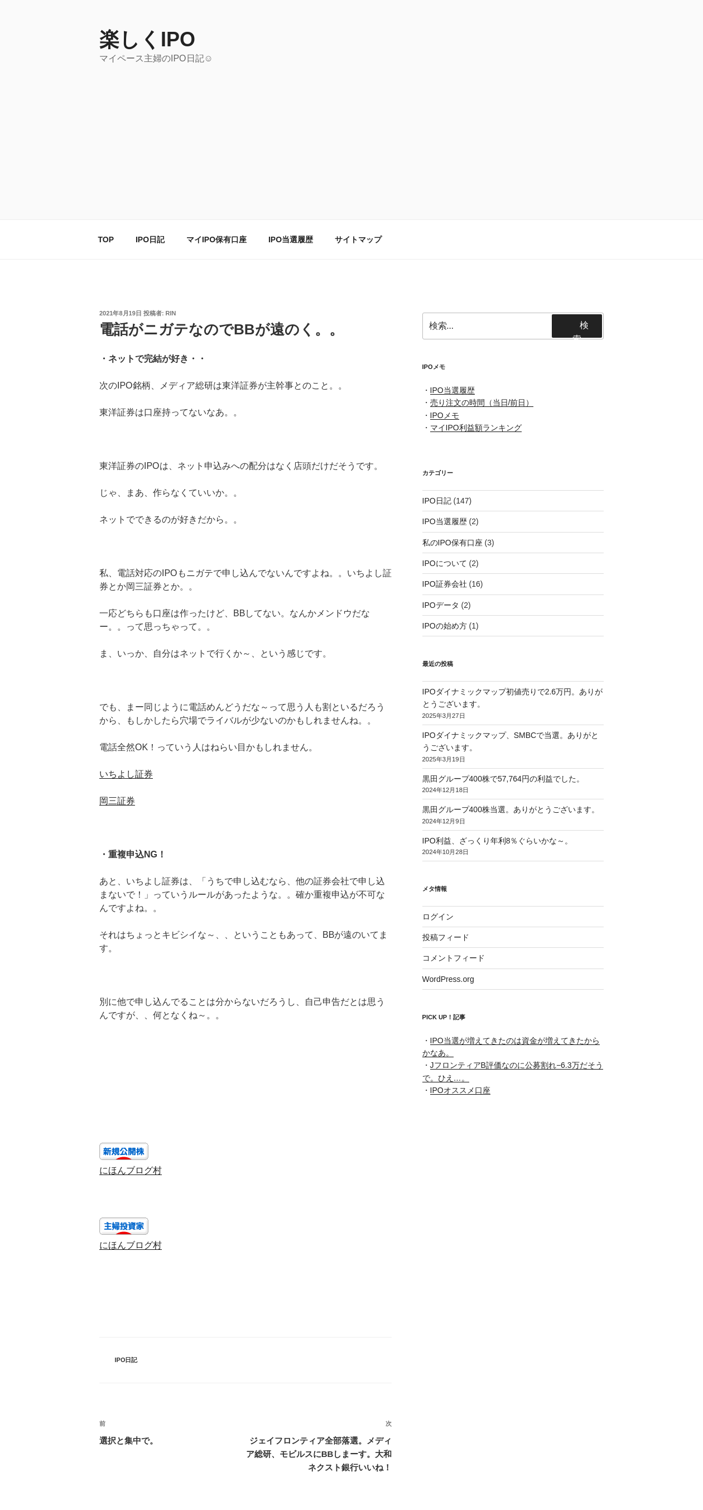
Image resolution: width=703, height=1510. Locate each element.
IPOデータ (440, 605)
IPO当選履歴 (290, 239)
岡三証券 (117, 801)
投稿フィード (445, 937)
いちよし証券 (126, 774)
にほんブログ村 (130, 1170)
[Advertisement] (351, 149)
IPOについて (444, 563)
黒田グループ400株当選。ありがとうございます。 (510, 809)
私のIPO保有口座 (452, 542)
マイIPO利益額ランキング (476, 427)
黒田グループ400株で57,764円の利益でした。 (503, 778)
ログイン (438, 916)
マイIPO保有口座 (216, 239)
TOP (106, 239)
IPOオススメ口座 (460, 1090)
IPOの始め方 (444, 625)
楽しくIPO (147, 39)
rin (171, 313)
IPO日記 (150, 239)
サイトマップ (358, 239)
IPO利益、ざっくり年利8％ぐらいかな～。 (497, 840)
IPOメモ (444, 415)
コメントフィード (453, 957)
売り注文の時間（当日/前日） (482, 402)
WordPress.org (448, 979)
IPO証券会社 (444, 583)
